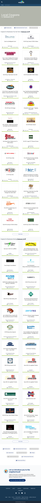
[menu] (2, 2)
